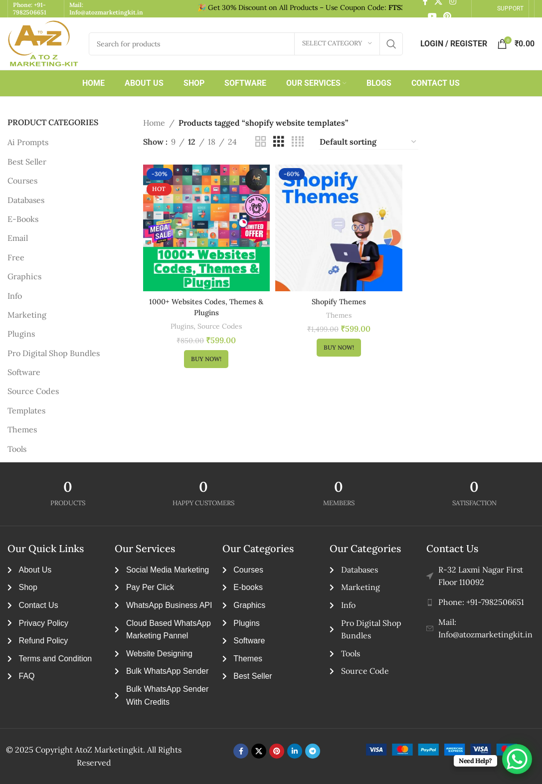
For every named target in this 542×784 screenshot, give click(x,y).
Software (23, 372)
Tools (16, 449)
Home (154, 123)
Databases (25, 200)
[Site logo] (43, 43)
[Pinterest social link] (447, 16)
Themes (22, 429)
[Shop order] (368, 142)
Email (17, 238)
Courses (22, 181)
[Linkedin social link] (294, 751)
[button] (204, 356)
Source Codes (33, 391)
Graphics (24, 276)
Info (14, 296)
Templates (26, 410)
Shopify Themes (338, 298)
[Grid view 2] (260, 142)
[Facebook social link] (240, 751)
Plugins (21, 334)
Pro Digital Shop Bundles (53, 353)
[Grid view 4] (298, 142)
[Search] (246, 43)
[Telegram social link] (312, 751)
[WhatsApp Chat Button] (517, 759)
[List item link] (480, 602)
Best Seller (26, 162)
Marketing (26, 315)
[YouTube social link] (432, 16)
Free (15, 257)
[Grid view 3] (278, 142)
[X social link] (258, 751)
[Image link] (453, 750)
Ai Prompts (27, 142)
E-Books (22, 219)
